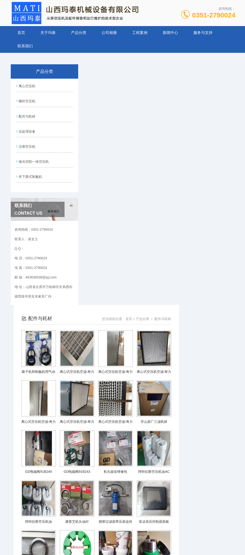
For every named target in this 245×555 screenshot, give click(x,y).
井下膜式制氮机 (30, 167)
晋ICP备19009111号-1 (156, 540)
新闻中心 (170, 33)
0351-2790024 (213, 15)
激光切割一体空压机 (33, 153)
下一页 (186, 497)
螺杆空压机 (26, 99)
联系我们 (25, 46)
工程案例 (139, 33)
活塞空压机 (26, 140)
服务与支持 (202, 33)
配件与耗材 (26, 112)
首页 (21, 33)
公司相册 (109, 33)
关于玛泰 (48, 33)
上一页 (119, 497)
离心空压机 (26, 85)
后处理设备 (26, 126)
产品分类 (78, 33)
